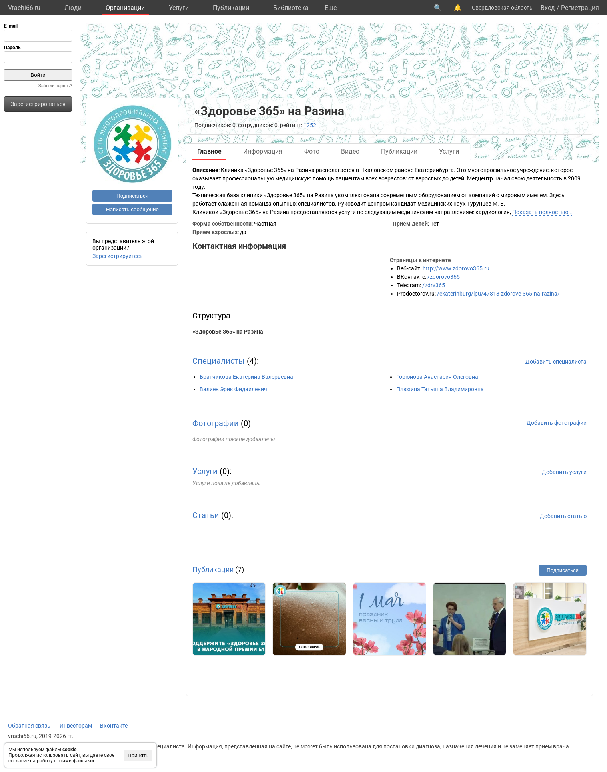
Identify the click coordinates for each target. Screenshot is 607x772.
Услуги (179, 8)
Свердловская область (502, 7)
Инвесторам (76, 725)
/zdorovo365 (443, 277)
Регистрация (580, 8)
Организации (125, 8)
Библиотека (291, 8)
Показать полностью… (542, 212)
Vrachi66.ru (24, 8)
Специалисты (218, 361)
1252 (309, 125)
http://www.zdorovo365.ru (456, 268)
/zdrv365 (433, 285)
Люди (73, 8)
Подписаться (132, 196)
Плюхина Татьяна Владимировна (440, 389)
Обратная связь (29, 725)
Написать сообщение (132, 209)
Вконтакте (114, 725)
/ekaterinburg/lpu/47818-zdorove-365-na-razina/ (498, 293)
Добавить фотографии (557, 423)
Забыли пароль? (55, 85)
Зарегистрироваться (38, 104)
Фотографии (215, 423)
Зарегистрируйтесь (117, 256)
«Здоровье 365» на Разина (227, 331)
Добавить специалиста (556, 361)
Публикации (231, 8)
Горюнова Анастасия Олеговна (437, 377)
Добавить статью (563, 516)
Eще (331, 8)
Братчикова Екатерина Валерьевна (246, 377)
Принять (138, 755)
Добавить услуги (564, 472)
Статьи (205, 515)
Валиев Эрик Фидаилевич (233, 389)
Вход (548, 8)
